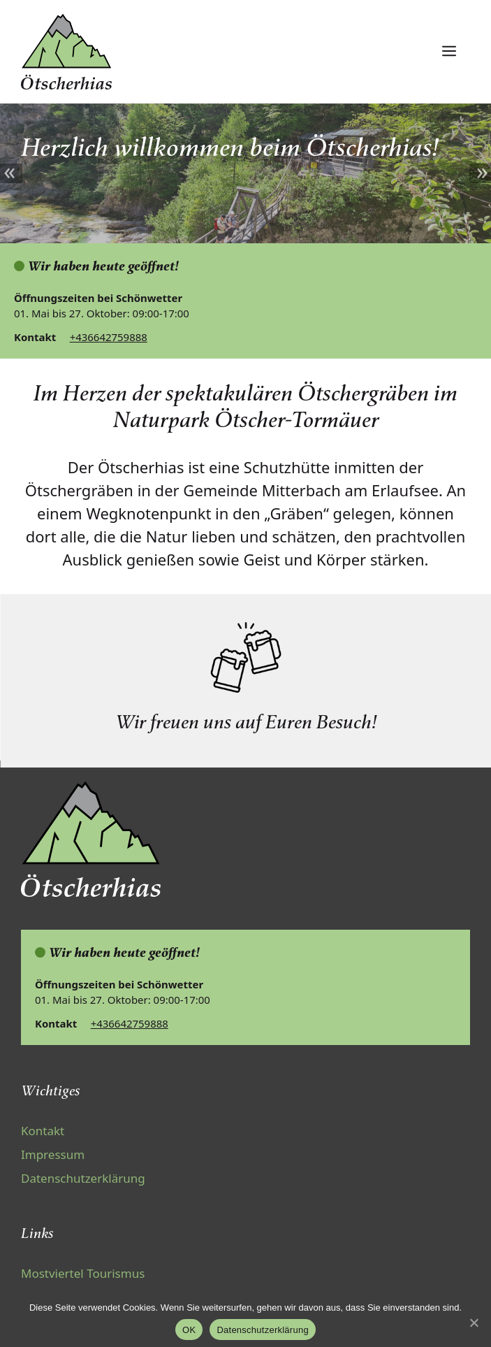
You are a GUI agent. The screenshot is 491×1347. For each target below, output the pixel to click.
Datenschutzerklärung (83, 1178)
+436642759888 (108, 337)
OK (189, 1330)
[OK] (474, 1323)
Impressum (53, 1154)
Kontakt (42, 1131)
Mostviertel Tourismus (83, 1273)
